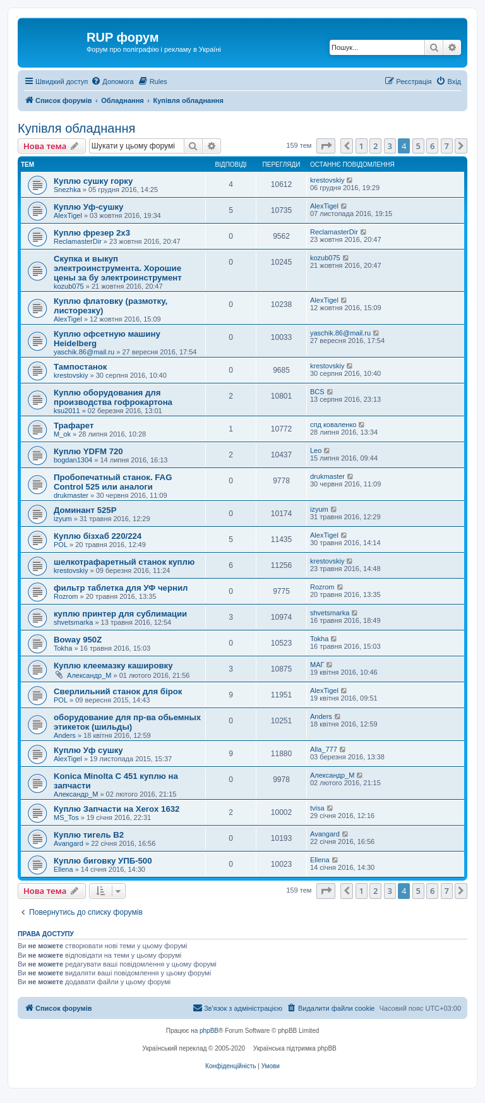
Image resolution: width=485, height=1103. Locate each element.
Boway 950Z (78, 639)
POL (61, 544)
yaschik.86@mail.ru (84, 352)
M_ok (62, 434)
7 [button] (447, 146)
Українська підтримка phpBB (295, 1048)
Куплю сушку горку (93, 181)
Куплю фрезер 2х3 (92, 233)
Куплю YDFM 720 (88, 451)
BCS (317, 391)
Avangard (68, 843)
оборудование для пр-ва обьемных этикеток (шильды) (127, 722)
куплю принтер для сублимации (120, 613)
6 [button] (432, 146)
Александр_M (89, 675)
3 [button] (390, 146)
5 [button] (418, 146)
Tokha (63, 648)
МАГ (317, 664)
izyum (63, 518)
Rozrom (66, 596)
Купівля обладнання (76, 128)
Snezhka (67, 189)
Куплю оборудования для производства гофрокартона (113, 397)
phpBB (209, 1030)
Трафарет (74, 425)
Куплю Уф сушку (88, 750)
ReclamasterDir (78, 241)
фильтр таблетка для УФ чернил (121, 588)
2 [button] (375, 146)
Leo (315, 450)
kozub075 (69, 286)
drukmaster (71, 495)
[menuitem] (112, 81)
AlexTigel (68, 215)
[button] (325, 146)
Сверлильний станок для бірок (118, 691)
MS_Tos (66, 817)
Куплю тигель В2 (89, 835)
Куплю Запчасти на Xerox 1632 (116, 809)
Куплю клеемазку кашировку (113, 665)
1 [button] (361, 146)
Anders (65, 735)
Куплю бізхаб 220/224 (97, 536)
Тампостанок (80, 366)
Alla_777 (323, 749)
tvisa (317, 808)
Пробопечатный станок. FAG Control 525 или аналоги (113, 482)
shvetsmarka (73, 622)
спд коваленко (333, 424)
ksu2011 (67, 410)
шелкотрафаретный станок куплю (124, 562)
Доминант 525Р (85, 510)
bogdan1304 (73, 460)
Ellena (63, 869)
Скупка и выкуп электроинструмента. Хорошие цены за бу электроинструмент (118, 268)
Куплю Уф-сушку (88, 207)
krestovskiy (327, 180)
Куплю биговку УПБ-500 (103, 860)
